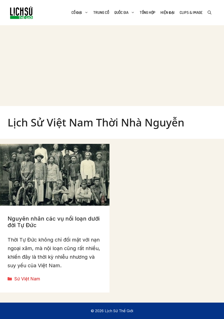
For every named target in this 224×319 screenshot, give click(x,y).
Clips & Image (191, 12)
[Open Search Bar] (209, 12)
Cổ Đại (81, 12)
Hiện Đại (167, 12)
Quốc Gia (125, 12)
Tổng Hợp (148, 12)
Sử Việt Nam (27, 278)
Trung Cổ (101, 12)
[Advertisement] (112, 63)
